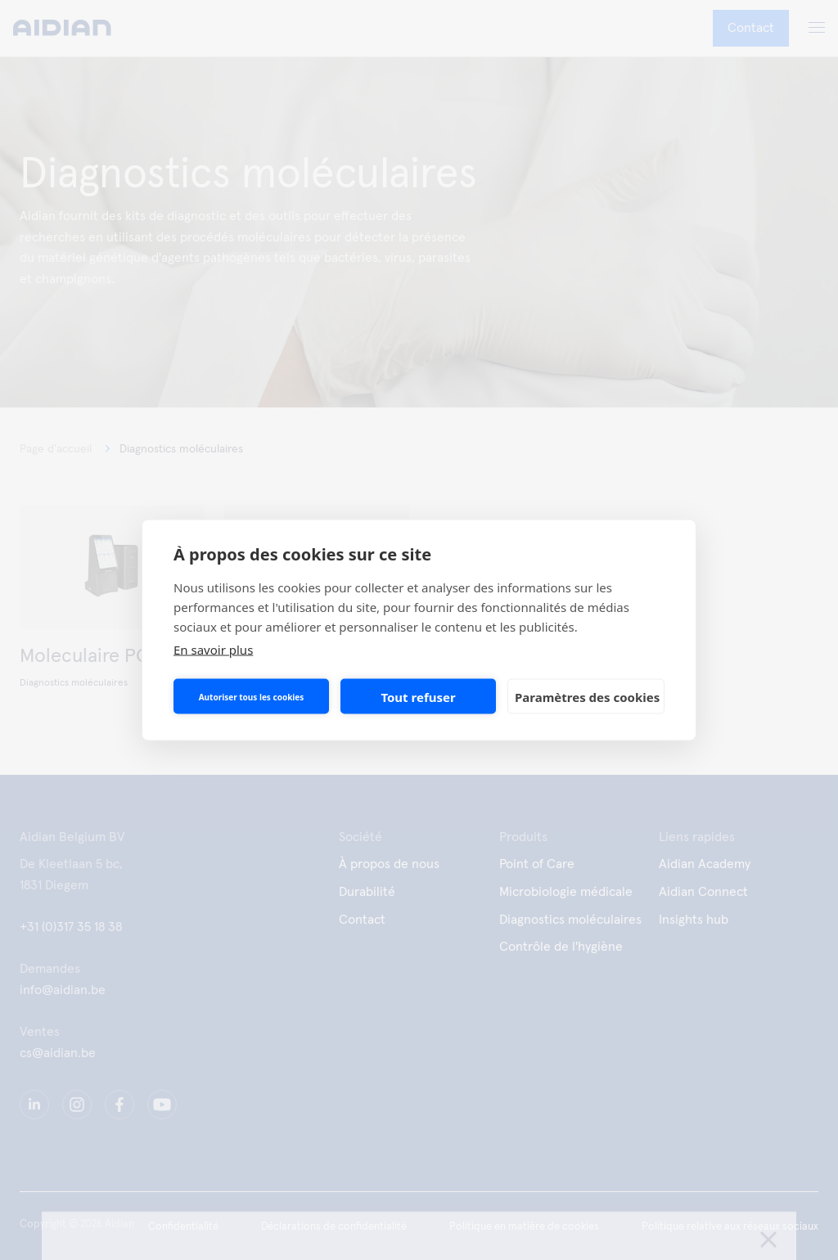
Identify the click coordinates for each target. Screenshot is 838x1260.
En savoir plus (213, 649)
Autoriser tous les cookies (251, 696)
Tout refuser (418, 696)
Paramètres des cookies (587, 696)
